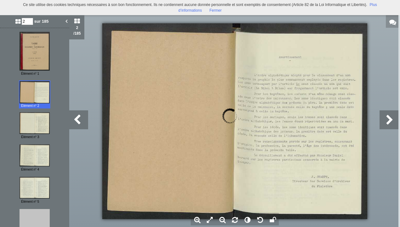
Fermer (216, 10)
